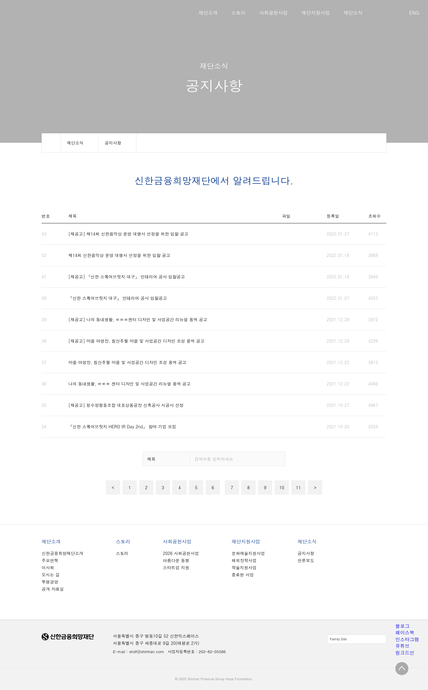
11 (298, 487)
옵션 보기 (166, 459)
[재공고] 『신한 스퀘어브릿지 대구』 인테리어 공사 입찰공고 (126, 277)
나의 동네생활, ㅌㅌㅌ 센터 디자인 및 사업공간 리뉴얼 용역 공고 (129, 384)
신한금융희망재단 (74, 13)
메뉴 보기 (79, 142)
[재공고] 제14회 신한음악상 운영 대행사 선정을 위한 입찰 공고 (128, 234)
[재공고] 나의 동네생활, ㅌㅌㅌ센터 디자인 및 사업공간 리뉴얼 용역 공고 (137, 319)
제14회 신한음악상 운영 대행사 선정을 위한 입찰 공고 (119, 255)
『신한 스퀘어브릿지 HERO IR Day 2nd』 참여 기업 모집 (122, 426)
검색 (278, 459)
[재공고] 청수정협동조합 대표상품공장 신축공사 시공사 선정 (125, 405)
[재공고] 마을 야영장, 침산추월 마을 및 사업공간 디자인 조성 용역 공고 (136, 341)
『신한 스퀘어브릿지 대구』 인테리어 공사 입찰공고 (117, 298)
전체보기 (356, 639)
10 (281, 487)
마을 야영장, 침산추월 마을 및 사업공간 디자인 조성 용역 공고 (127, 362)
